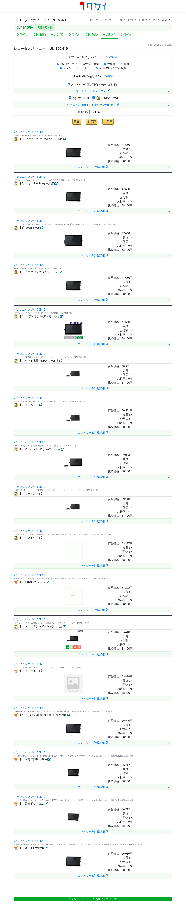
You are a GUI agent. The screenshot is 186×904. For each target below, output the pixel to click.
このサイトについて (104, 899)
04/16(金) (127, 34)
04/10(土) (22, 34)
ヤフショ (79, 98)
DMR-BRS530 (25, 27)
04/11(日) (40, 34)
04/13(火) (75, 34)
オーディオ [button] (116, 20)
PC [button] (155, 20)
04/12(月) (57, 34)
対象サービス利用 (116, 64)
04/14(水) (92, 34)
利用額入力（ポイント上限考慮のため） (93, 104)
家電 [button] (165, 20)
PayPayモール (105, 98)
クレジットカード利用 (75, 68)
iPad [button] (131, 20)
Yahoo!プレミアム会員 (111, 68)
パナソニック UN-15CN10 (29, 132)
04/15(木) (109, 34)
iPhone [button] (143, 20)
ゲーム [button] (99, 20)
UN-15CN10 (45, 27)
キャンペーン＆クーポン (93, 90)
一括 (90, 20)
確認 (115, 57)
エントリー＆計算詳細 (93, 166)
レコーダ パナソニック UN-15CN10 (41, 20)
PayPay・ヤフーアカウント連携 (78, 64)
